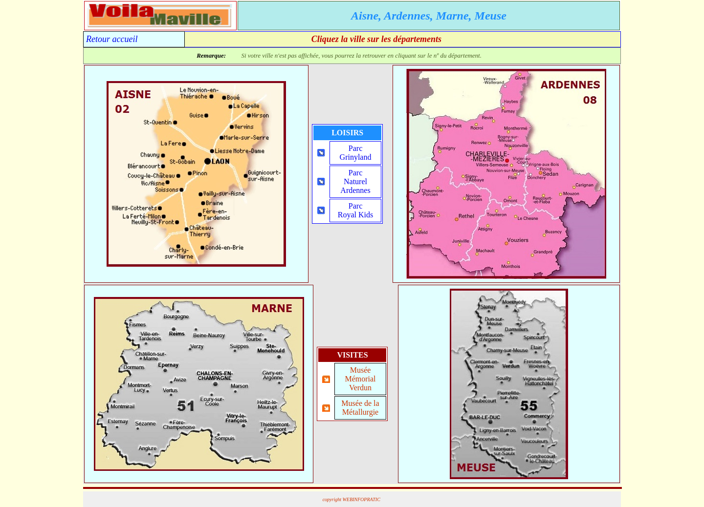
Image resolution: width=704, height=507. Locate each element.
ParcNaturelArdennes (355, 181)
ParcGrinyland (356, 152)
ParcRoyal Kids (355, 210)
